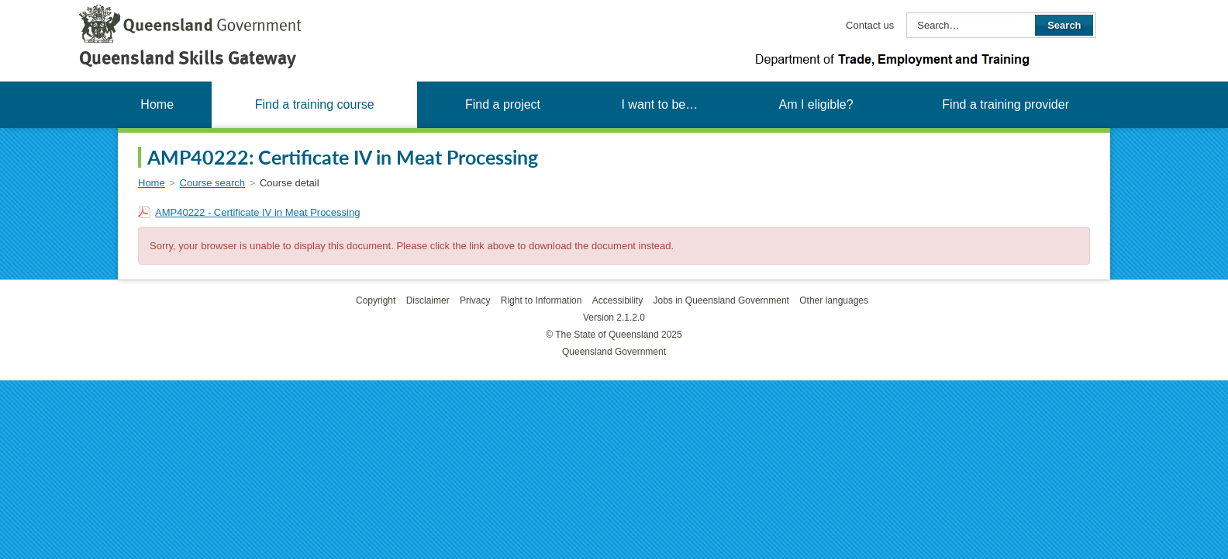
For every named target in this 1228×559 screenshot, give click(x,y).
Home (157, 104)
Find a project (502, 104)
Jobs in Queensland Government (721, 300)
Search (1064, 25)
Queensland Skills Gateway (187, 58)
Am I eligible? (815, 104)
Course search (213, 183)
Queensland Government (614, 351)
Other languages (833, 300)
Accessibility (617, 300)
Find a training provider (1005, 104)
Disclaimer (428, 300)
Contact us (870, 25)
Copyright (375, 300)
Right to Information (541, 300)
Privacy (475, 300)
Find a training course (314, 104)
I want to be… (659, 104)
